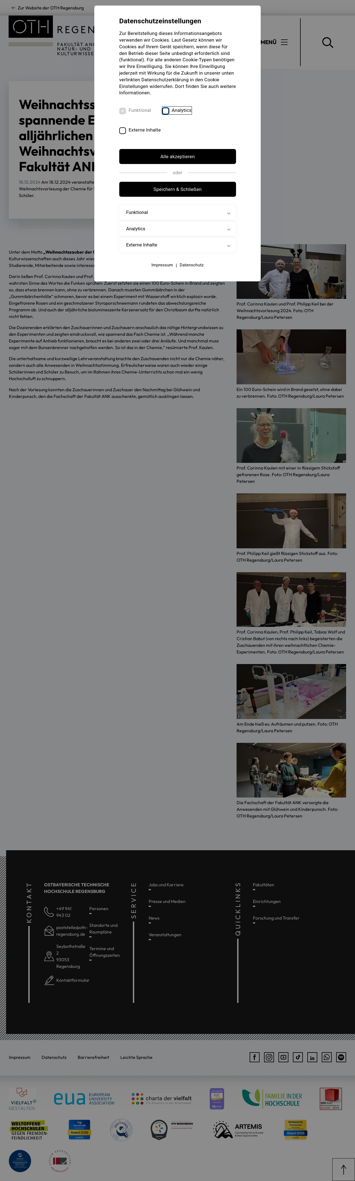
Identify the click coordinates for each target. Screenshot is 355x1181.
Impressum (162, 265)
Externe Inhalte (145, 130)
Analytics (182, 110)
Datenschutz (192, 265)
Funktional (140, 110)
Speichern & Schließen (177, 189)
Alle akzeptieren (177, 156)
